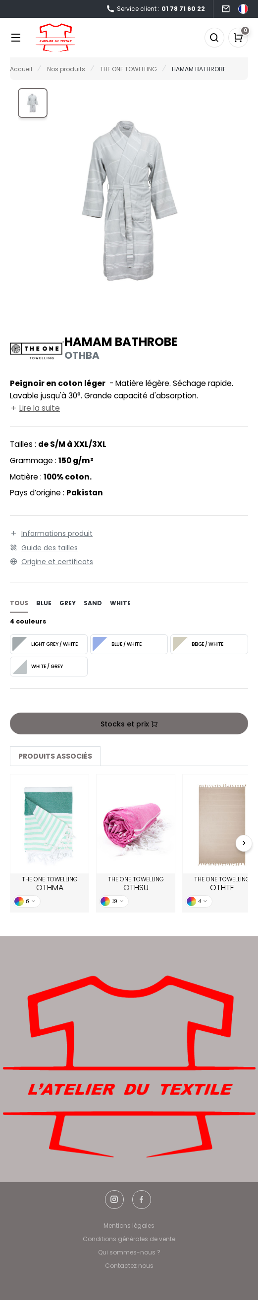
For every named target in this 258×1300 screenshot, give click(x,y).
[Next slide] (244, 843)
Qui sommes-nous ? (129, 1252)
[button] (33, 103)
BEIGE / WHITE (198, 644)
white (120, 603)
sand (93, 603)
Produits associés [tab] (55, 756)
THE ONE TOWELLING (50, 884)
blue (44, 603)
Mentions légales (129, 1225)
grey (67, 603)
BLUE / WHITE (117, 644)
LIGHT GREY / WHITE (44, 644)
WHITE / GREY (37, 666)
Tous (19, 603)
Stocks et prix (129, 724)
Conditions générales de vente (129, 1239)
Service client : (155, 9)
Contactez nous (129, 1265)
